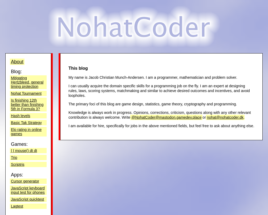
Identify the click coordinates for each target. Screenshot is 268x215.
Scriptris (18, 164)
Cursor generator (25, 181)
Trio (14, 157)
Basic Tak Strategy (26, 123)
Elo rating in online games (26, 131)
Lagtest (17, 206)
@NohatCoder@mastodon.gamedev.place (166, 117)
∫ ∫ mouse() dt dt (24, 150)
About (17, 61)
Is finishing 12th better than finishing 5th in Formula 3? (27, 104)
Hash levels (20, 116)
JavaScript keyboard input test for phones (28, 190)
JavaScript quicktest (27, 199)
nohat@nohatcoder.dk (225, 117)
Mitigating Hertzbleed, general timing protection (27, 82)
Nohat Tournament (26, 93)
